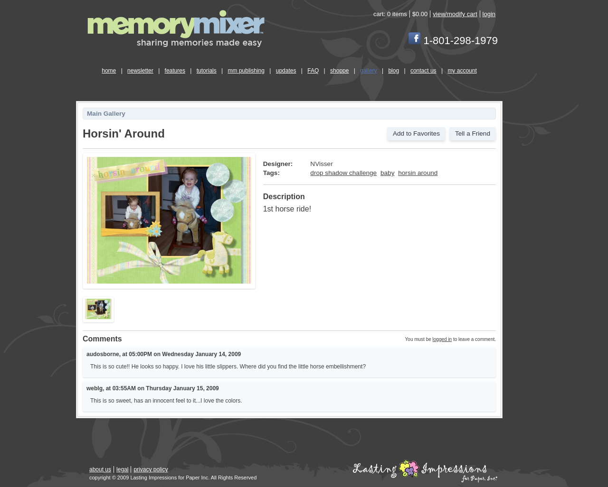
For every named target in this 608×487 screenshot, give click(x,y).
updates (286, 70)
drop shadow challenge (343, 172)
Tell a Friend (472, 133)
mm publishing (246, 70)
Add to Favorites (416, 133)
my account (461, 70)
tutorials (207, 70)
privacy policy (150, 469)
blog (393, 70)
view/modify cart (455, 14)
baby (387, 172)
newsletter (140, 70)
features (175, 70)
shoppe (339, 70)
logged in (442, 339)
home (109, 70)
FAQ (313, 70)
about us (100, 469)
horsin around (417, 172)
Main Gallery (106, 113)
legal (122, 469)
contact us (423, 70)
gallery (368, 70)
